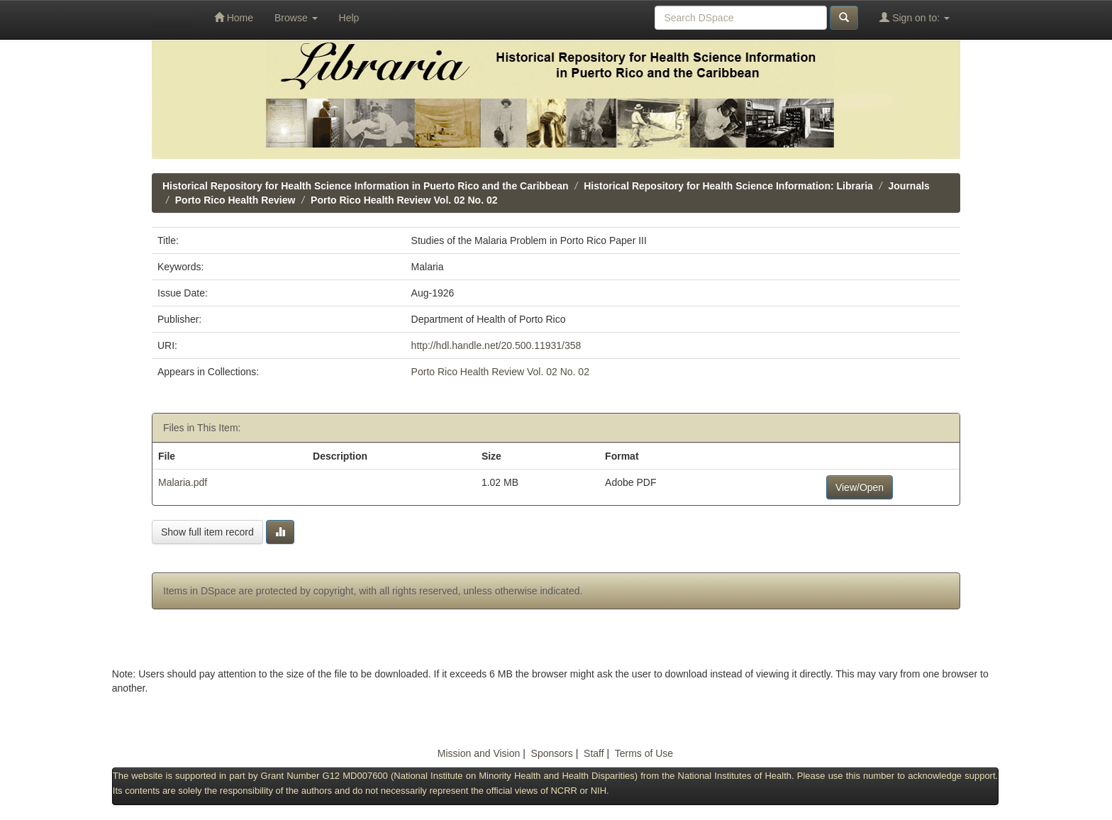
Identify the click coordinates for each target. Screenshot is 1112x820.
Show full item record (207, 532)
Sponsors (552, 753)
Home (233, 17)
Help (349, 17)
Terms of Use (644, 753)
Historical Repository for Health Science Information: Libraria (728, 186)
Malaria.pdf (182, 482)
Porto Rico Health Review (235, 200)
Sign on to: (914, 17)
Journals (909, 186)
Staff (594, 753)
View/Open (859, 487)
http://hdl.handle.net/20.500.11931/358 (496, 345)
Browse (296, 17)
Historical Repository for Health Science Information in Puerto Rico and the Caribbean (365, 186)
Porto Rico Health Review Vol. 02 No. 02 (404, 200)
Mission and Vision (479, 753)
